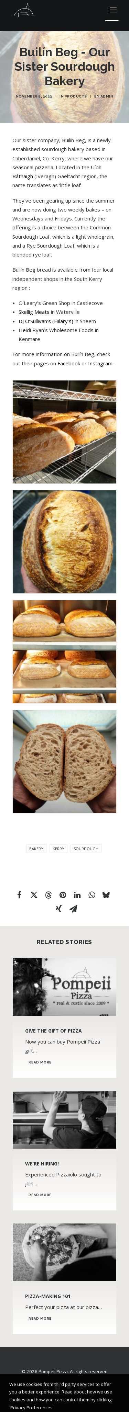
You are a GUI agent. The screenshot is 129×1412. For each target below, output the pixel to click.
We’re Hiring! (42, 1163)
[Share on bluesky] (106, 895)
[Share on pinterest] (62, 895)
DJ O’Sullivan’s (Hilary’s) (46, 321)
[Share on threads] (48, 895)
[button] (113, 10)
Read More (40, 1062)
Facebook (68, 363)
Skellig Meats (34, 311)
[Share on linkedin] (77, 895)
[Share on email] (73, 908)
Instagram (100, 363)
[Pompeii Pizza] (23, 10)
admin (107, 96)
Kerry (58, 848)
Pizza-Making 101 (48, 1296)
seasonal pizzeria (32, 167)
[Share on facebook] (19, 895)
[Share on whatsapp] (91, 895)
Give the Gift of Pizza (53, 1030)
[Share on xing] (59, 908)
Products (76, 96)
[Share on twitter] (34, 895)
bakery (36, 848)
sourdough (86, 848)
